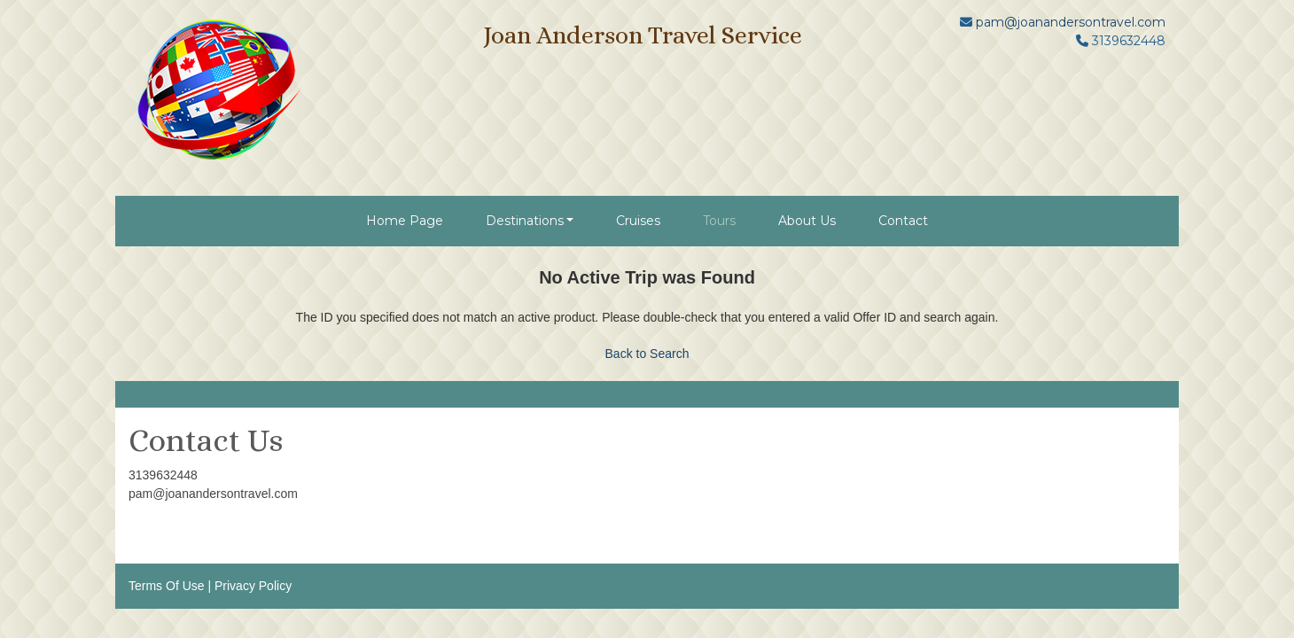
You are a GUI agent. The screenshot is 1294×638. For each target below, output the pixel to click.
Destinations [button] (525, 221)
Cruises (638, 221)
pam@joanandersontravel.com (1070, 22)
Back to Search (647, 353)
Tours (719, 221)
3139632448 (163, 475)
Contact (903, 221)
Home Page (404, 221)
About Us (807, 221)
